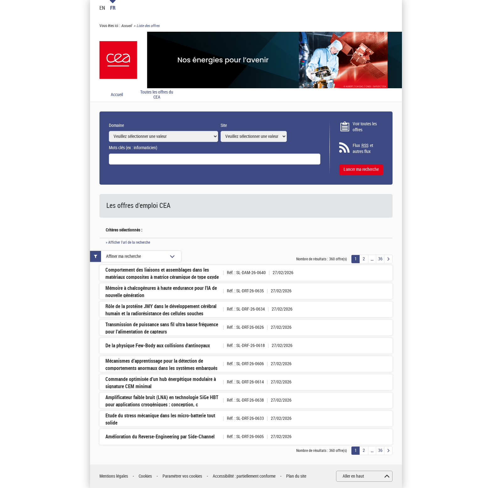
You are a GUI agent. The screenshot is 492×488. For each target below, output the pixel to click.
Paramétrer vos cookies (182, 476)
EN (102, 8)
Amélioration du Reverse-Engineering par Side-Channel (160, 437)
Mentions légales (113, 476)
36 (380, 259)
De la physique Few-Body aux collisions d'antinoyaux (157, 346)
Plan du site (296, 476)
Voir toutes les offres (365, 127)
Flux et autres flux (363, 149)
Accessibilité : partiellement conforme (244, 476)
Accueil (126, 26)
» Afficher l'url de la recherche (128, 242)
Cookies (145, 476)
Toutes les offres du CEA (156, 95)
